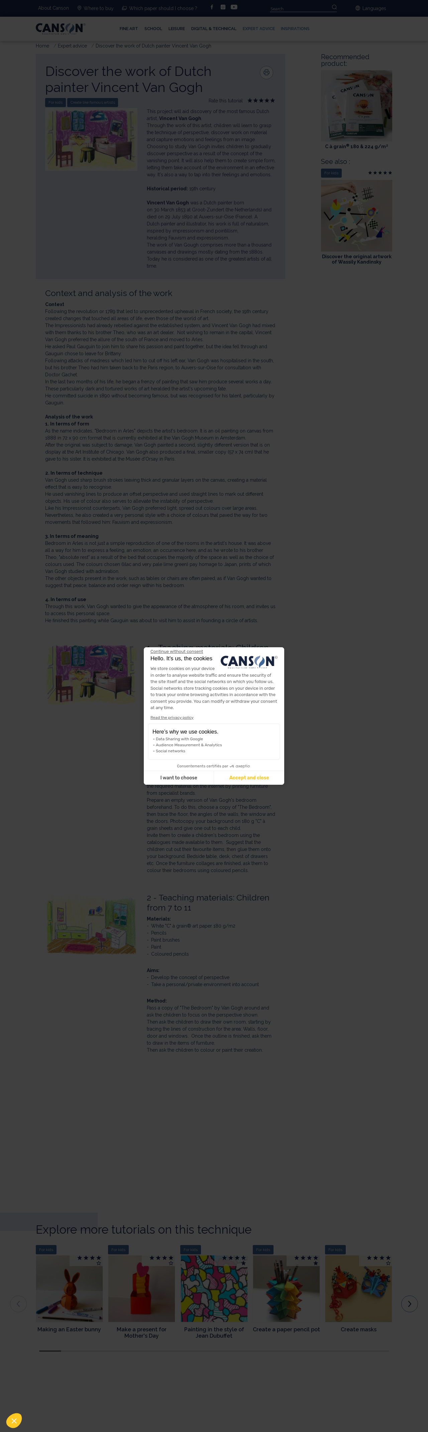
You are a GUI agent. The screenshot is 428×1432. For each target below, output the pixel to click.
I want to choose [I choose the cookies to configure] (178, 778)
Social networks (170, 751)
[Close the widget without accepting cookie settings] (176, 651)
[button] (14, 1421)
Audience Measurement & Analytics (189, 745)
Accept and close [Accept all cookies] (249, 778)
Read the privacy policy (172, 717)
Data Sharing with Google (179, 739)
